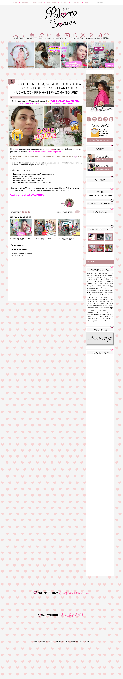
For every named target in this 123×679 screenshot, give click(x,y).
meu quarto (90, 303)
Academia (91, 273)
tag (112, 316)
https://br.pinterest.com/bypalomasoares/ (28, 180)
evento (89, 290)
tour (101, 318)
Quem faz (25, 2)
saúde (89, 314)
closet (105, 275)
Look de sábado (96, 294)
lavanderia (110, 292)
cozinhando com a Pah (99, 279)
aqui (16, 149)
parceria (105, 305)
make (96, 299)
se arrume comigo (99, 315)
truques (106, 318)
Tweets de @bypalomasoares (100, 195)
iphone (106, 292)
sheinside (110, 315)
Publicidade (51, 2)
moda (96, 303)
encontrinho (91, 287)
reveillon (97, 313)
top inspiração (91, 318)
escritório (110, 287)
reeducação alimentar (97, 311)
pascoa (110, 305)
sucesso (94, 316)
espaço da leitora (103, 289)
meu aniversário (96, 301)
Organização (98, 305)
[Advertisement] (100, 386)
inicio (102, 292)
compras (92, 277)
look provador (95, 297)
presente (101, 307)
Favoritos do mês (108, 290)
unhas (89, 321)
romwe (103, 313)
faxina (89, 292)
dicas (100, 285)
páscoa (89, 307)
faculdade (100, 290)
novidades (90, 305)
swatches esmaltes (103, 316)
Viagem (94, 321)
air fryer (98, 273)
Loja (86, 2)
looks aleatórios (104, 297)
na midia (101, 303)
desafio (97, 283)
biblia (112, 273)
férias (93, 292)
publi (111, 307)
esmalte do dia (92, 289)
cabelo (90, 275)
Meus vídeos (37, 2)
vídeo (98, 321)
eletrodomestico (108, 285)
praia (96, 307)
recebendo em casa (96, 309)
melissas (101, 299)
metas (88, 301)
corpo (111, 277)
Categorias (76, 2)
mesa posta (108, 299)
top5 (98, 318)
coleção (110, 275)
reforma (110, 311)
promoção (107, 307)
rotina (111, 313)
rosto (108, 313)
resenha (90, 313)
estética (110, 289)
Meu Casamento (108, 301)
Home (15, 2)
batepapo (106, 273)
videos (102, 321)
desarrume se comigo (106, 283)
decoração (101, 281)
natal (106, 303)
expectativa (94, 290)
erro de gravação (101, 287)
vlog (11, 97)
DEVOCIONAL (92, 285)
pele (92, 307)
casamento (98, 275)
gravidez (97, 292)
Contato (64, 2)
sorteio (89, 316)
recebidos (109, 309)
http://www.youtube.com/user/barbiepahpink (45, 152)
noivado (111, 303)
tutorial (111, 318)
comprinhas (103, 277)
